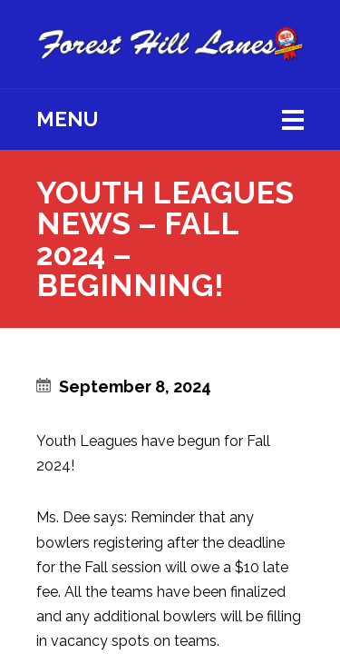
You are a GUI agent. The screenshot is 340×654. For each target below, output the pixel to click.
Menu (67, 119)
